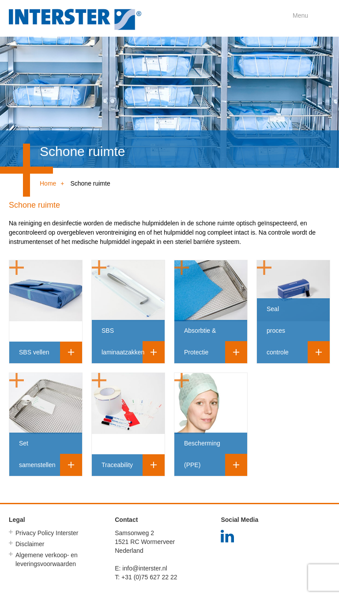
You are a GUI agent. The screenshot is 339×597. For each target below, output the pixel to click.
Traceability (117, 464)
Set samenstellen (37, 454)
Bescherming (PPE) (202, 454)
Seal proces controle (278, 330)
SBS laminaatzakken (123, 341)
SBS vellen (34, 352)
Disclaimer (29, 544)
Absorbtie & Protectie (200, 341)
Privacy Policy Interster (46, 532)
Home (48, 183)
